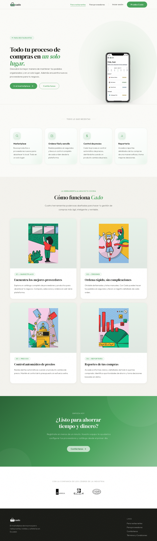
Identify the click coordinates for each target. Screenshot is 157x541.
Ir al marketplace (23, 86)
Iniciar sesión (117, 4)
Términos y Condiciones (137, 535)
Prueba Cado (137, 4)
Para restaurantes (78, 4)
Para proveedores (97, 4)
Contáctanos (49, 86)
